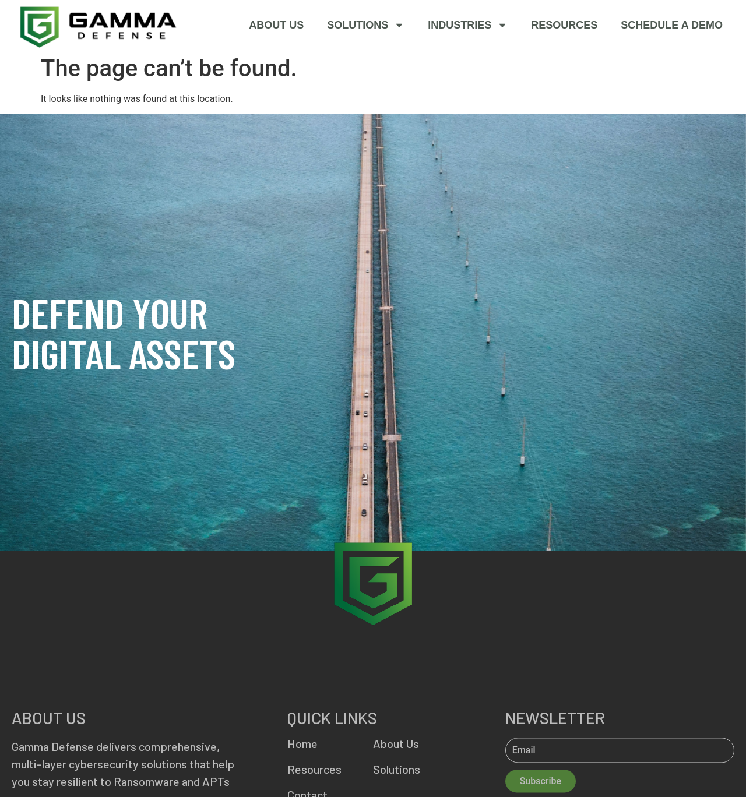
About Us (276, 24)
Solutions (365, 24)
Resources (564, 24)
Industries (468, 24)
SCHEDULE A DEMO (672, 24)
